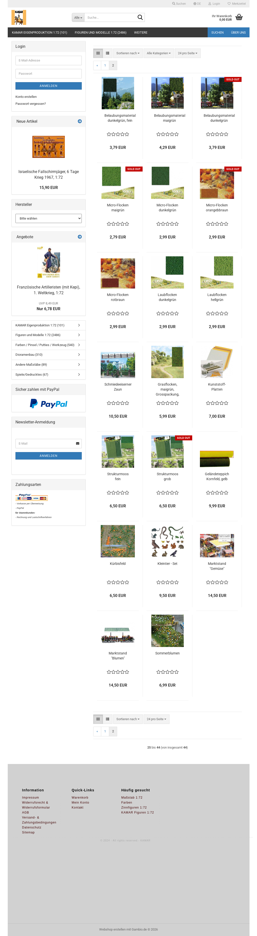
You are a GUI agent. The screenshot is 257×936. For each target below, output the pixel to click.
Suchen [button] (179, 3)
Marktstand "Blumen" (118, 655)
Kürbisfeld (118, 564)
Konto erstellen (26, 97)
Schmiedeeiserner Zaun (118, 386)
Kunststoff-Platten (217, 386)
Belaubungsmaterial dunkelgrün (219, 118)
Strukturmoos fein (118, 476)
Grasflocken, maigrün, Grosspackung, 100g (167, 389)
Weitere (140, 32)
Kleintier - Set (167, 564)
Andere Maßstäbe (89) (31, 364)
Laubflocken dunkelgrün (167, 297)
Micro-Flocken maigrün (118, 207)
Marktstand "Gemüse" (217, 566)
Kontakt (78, 807)
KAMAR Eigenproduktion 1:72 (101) (39, 32)
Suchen (217, 32)
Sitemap (28, 832)
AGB (25, 812)
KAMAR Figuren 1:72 (137, 812)
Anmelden (49, 86)
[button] (197, 3)
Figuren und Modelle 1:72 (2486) (101, 32)
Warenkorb (80, 797)
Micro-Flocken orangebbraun (217, 207)
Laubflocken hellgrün (217, 297)
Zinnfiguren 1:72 (134, 807)
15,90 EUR (48, 187)
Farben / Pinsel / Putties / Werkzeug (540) (45, 345)
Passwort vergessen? (30, 104)
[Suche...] (78, 17)
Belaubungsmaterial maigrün (169, 118)
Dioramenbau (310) (29, 354)
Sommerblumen (167, 653)
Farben (126, 802)
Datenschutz (32, 827)
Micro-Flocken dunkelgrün (167, 207)
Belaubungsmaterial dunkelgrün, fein (120, 118)
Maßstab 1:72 (132, 797)
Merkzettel (237, 3)
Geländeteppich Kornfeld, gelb (217, 476)
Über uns (238, 32)
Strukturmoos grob (167, 476)
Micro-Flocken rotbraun (118, 297)
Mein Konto (80, 802)
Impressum (30, 797)
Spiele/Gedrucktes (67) (31, 374)
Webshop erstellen (112, 929)
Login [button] (214, 3)
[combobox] (128, 53)
